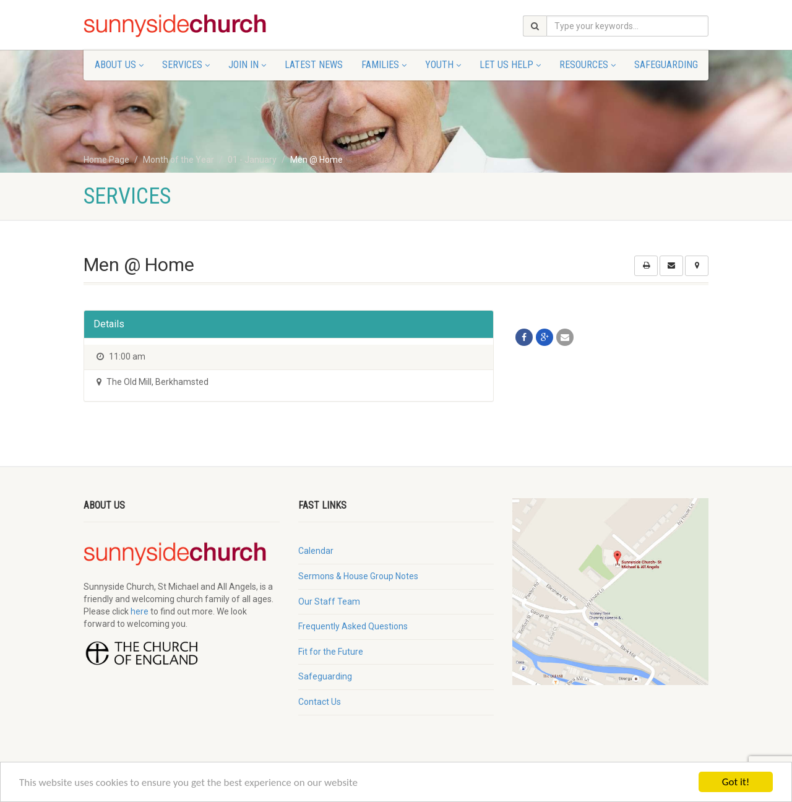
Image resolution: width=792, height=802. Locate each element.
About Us (119, 65)
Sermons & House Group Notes (358, 576)
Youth (443, 65)
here (139, 611)
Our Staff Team (329, 601)
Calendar (316, 551)
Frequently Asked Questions (353, 626)
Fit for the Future (330, 652)
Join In (247, 65)
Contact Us (319, 702)
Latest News (314, 65)
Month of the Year (178, 160)
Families (384, 65)
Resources (587, 65)
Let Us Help (510, 65)
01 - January (252, 160)
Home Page (106, 160)
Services (186, 65)
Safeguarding (666, 65)
